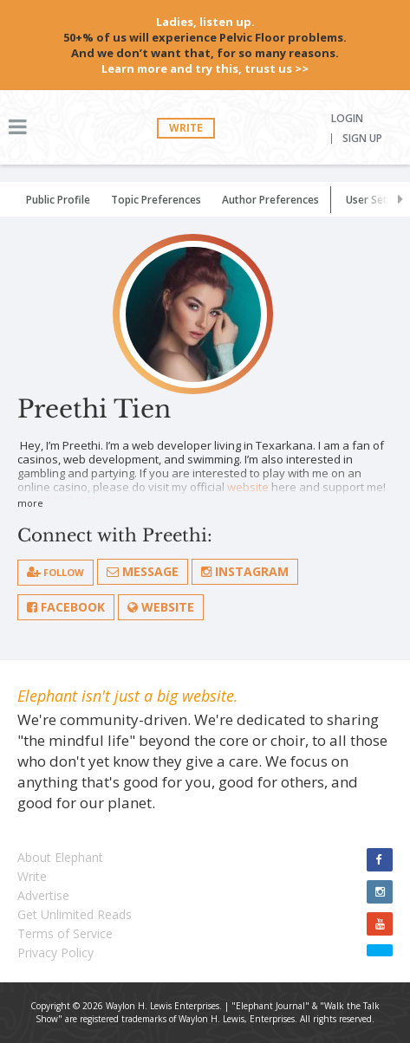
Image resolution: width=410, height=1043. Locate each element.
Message (143, 571)
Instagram (245, 571)
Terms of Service (65, 933)
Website (160, 607)
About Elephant (60, 857)
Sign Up (362, 138)
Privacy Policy (55, 952)
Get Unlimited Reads (74, 914)
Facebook (66, 607)
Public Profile (58, 199)
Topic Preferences (156, 199)
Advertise (43, 895)
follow (55, 572)
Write (186, 127)
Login (347, 118)
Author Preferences (270, 199)
